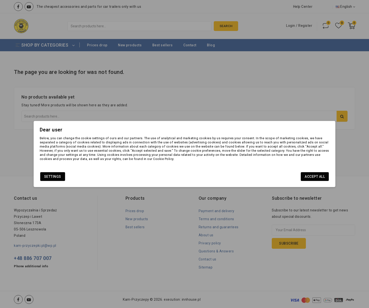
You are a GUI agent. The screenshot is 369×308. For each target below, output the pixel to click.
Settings (84, 178)
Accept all (283, 178)
